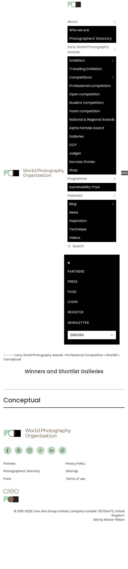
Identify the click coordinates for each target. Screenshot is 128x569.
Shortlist (112, 355)
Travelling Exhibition (85, 68)
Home (7, 355)
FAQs (71, 291)
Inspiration (78, 220)
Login (72, 301)
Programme (77, 178)
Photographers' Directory (90, 38)
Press (72, 281)
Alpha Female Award (86, 128)
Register (75, 312)
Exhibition (77, 60)
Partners (75, 271)
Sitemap (72, 471)
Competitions (80, 77)
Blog (72, 203)
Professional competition (90, 85)
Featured (74, 195)
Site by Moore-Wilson (109, 520)
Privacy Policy (75, 463)
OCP (73, 144)
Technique (77, 229)
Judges (75, 153)
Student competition (86, 102)
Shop (73, 170)
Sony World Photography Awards (88, 49)
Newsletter (78, 322)
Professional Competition (84, 355)
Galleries (76, 136)
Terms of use (75, 479)
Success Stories (82, 161)
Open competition (84, 94)
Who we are (79, 30)
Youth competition (84, 111)
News (73, 212)
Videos (74, 237)
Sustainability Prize (84, 187)
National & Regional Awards (92, 119)
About (72, 21)
